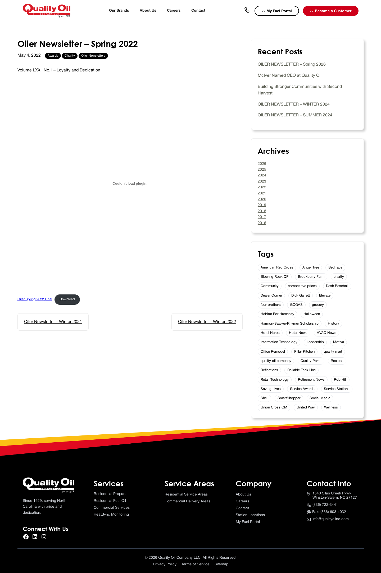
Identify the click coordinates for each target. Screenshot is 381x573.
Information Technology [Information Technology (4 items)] (279, 342)
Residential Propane (111, 494)
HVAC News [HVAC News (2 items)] (326, 333)
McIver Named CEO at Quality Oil (289, 76)
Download (67, 299)
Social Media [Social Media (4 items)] (320, 398)
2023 (262, 181)
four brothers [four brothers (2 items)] (271, 305)
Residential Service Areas (186, 494)
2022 (262, 187)
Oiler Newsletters (93, 55)
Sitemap (221, 564)
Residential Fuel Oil (110, 501)
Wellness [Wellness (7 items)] (331, 407)
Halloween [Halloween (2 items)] (311, 314)
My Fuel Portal (277, 10)
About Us (148, 10)
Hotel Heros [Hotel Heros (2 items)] (270, 333)
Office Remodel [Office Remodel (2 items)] (273, 351)
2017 (262, 217)
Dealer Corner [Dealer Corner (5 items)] (271, 295)
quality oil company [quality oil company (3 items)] (276, 361)
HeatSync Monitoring (111, 514)
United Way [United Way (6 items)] (306, 407)
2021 (262, 193)
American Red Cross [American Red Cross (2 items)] (277, 267)
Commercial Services (112, 508)
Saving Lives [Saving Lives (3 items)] (271, 389)
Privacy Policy (164, 564)
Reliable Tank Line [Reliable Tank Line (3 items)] (301, 370)
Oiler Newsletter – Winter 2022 (207, 322)
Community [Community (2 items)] (270, 286)
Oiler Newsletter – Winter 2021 (53, 322)
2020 (262, 199)
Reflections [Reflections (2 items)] (269, 370)
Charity (70, 55)
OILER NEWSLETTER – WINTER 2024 (294, 104)
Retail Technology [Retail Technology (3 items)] (275, 379)
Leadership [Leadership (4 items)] (315, 342)
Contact (198, 10)
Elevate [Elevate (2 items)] (324, 295)
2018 (262, 211)
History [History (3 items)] (333, 323)
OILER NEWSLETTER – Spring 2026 (292, 64)
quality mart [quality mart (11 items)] (333, 351)
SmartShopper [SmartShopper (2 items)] (289, 398)
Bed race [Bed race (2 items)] (335, 267)
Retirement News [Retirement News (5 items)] (311, 379)
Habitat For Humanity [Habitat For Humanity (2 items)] (277, 314)
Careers (174, 10)
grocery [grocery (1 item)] (318, 305)
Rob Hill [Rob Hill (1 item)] (340, 379)
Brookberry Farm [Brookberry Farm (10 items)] (311, 277)
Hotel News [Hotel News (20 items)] (298, 333)
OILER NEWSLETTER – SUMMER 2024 (295, 115)
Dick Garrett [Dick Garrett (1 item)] (300, 295)
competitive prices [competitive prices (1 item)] (302, 286)
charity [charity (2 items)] (339, 277)
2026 (262, 164)
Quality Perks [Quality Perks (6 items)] (311, 361)
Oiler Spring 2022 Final (34, 299)
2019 (262, 205)
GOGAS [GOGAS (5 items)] (296, 305)
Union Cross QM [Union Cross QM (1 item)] (274, 407)
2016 (262, 223)
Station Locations (250, 515)
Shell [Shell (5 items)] (264, 398)
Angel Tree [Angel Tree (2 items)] (310, 267)
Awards (53, 55)
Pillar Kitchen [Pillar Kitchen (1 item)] (304, 351)
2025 (262, 169)
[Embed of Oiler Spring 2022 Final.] (130, 183)
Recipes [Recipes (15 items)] (337, 361)
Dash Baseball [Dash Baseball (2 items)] (337, 286)
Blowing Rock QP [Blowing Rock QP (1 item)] (275, 277)
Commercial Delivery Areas (187, 501)
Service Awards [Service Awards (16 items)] (302, 389)
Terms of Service (196, 564)
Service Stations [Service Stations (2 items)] (337, 389)
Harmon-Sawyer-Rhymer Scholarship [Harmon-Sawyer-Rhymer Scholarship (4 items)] (290, 323)
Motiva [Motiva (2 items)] (338, 342)
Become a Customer (330, 10)
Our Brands (119, 10)
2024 (262, 175)
